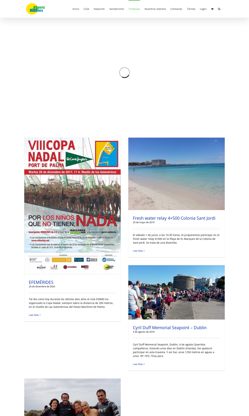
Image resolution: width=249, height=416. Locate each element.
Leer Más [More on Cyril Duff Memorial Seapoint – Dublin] (138, 364)
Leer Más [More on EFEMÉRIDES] (34, 315)
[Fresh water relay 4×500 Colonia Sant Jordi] (176, 174)
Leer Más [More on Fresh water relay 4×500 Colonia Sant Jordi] (138, 250)
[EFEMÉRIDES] (72, 206)
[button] (219, 8)
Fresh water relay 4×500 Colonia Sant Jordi (174, 218)
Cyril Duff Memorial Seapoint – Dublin (170, 327)
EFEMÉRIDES (41, 282)
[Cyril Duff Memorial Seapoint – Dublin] (176, 292)
